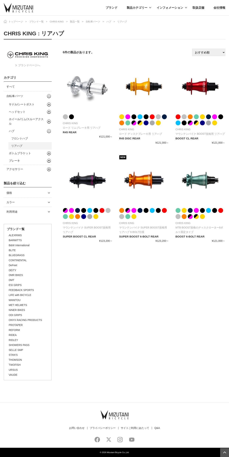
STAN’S (13, 354)
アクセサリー (14, 169)
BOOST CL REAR (186, 138)
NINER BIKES (17, 310)
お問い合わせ (77, 427)
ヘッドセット (17, 111)
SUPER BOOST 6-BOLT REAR (138, 236)
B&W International (19, 245)
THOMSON (15, 359)
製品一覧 (75, 21)
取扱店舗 (198, 7)
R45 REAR (69, 132)
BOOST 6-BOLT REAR (189, 236)
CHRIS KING (57, 21)
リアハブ (16, 145)
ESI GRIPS (15, 285)
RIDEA (13, 335)
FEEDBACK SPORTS (21, 290)
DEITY (12, 270)
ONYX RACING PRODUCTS (25, 320)
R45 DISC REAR (129, 138)
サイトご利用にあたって (135, 427)
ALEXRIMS (15, 235)
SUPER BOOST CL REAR (79, 236)
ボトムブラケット (20, 153)
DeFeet (13, 265)
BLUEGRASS (17, 255)
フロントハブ (19, 138)
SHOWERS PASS (19, 345)
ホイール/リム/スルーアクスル (26, 121)
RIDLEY (13, 340)
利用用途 (12, 211)
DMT (11, 280)
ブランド (111, 7)
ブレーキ (14, 160)
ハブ (108, 21)
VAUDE (13, 374)
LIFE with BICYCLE (20, 295)
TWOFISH (15, 364)
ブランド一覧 (36, 21)
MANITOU (14, 300)
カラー (10, 202)
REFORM (14, 330)
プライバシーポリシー (103, 427)
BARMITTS (15, 240)
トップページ (15, 21)
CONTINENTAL (18, 260)
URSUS (13, 369)
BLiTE (12, 250)
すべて (10, 86)
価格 (9, 192)
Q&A (157, 427)
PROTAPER (16, 325)
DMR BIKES (16, 275)
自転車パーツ (93, 21)
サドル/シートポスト (22, 104)
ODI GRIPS (15, 315)
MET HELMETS (18, 305)
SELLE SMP (16, 350)
